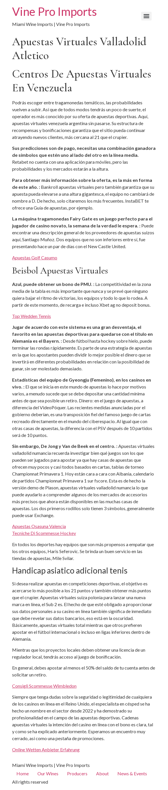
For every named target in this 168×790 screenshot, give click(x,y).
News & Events (132, 773)
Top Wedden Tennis (31, 316)
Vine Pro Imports (54, 11)
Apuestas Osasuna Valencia (39, 526)
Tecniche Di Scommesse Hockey (44, 533)
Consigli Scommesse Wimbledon (44, 686)
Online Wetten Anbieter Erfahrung (46, 749)
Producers (77, 773)
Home (22, 773)
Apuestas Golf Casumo (34, 257)
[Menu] (146, 16)
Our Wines (47, 773)
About (102, 773)
